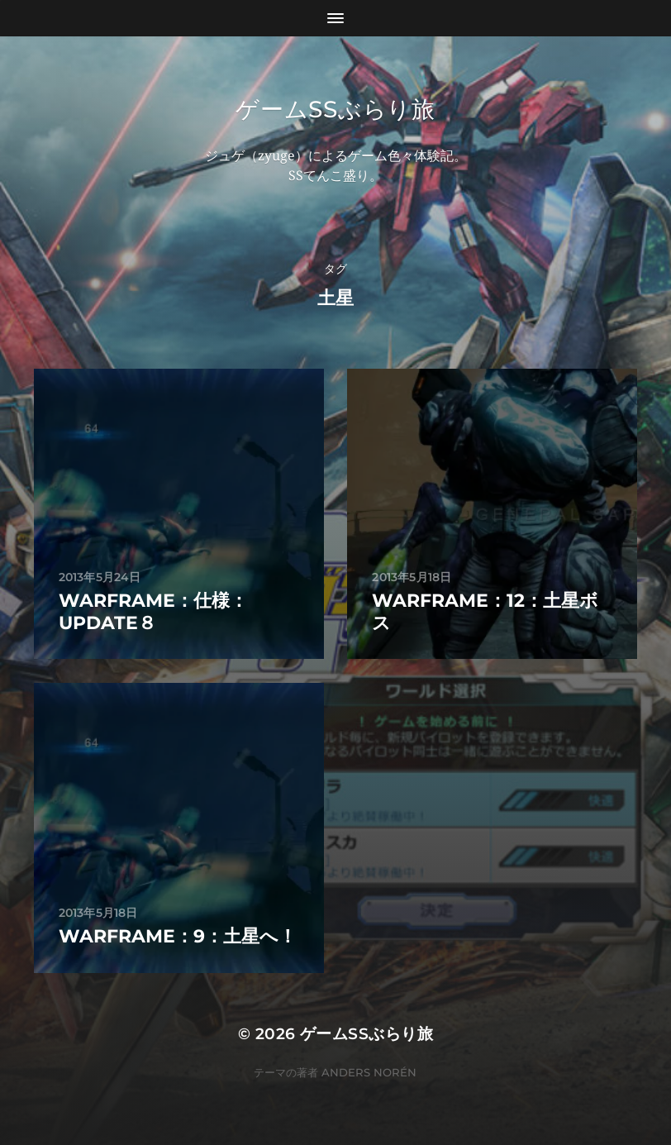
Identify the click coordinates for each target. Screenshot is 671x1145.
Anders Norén (368, 1072)
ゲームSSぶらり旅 (335, 109)
